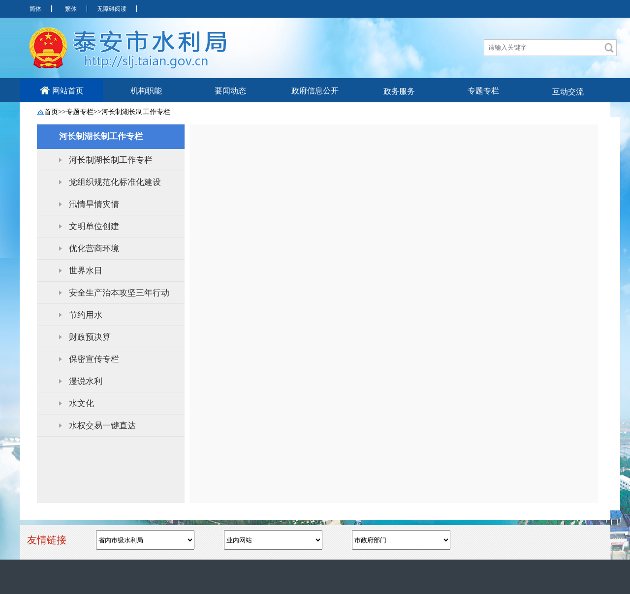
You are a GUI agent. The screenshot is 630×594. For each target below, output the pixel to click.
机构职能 (146, 91)
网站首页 (62, 90)
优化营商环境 (94, 248)
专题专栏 (483, 91)
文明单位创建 (94, 226)
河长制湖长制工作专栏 (135, 112)
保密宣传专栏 (94, 359)
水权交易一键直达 (102, 425)
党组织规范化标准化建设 (115, 182)
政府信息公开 (315, 91)
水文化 (81, 403)
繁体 (71, 8)
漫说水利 (85, 381)
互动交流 (568, 92)
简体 (35, 8)
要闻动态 (230, 91)
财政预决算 (90, 337)
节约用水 (85, 315)
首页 (51, 112)
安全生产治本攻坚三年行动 (119, 292)
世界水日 (85, 270)
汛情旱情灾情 (94, 204)
